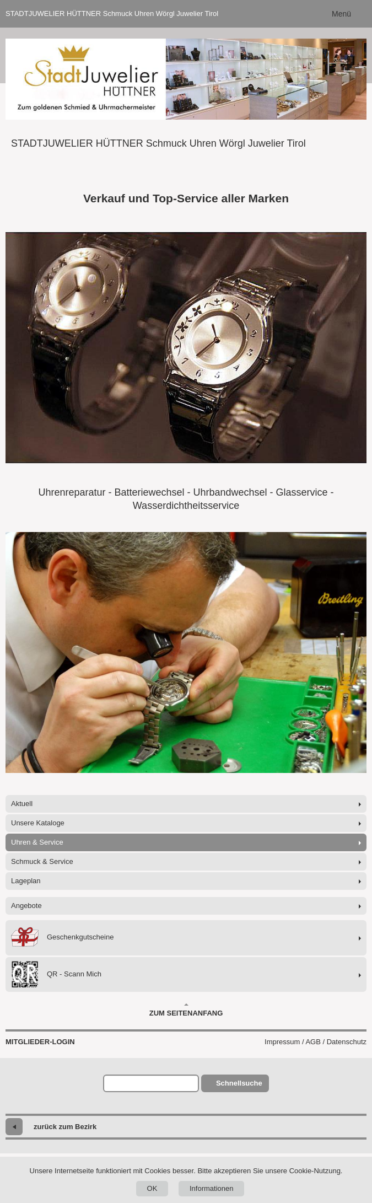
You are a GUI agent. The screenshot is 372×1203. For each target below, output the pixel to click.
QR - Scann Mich (56, 974)
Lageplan (26, 881)
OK (152, 1188)
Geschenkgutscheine (62, 938)
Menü (341, 13)
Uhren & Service (37, 842)
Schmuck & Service (42, 861)
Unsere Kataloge (37, 823)
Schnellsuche (239, 1083)
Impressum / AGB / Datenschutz (315, 1042)
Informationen (212, 1188)
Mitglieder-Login (40, 1042)
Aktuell (22, 803)
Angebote (26, 905)
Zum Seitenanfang (186, 1010)
